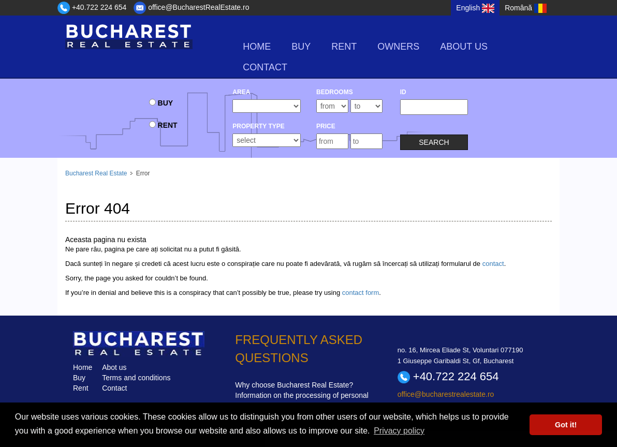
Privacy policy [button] (399, 430)
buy (301, 46)
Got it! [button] (566, 425)
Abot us (114, 367)
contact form (360, 292)
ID (403, 92)
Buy (79, 378)
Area (241, 92)
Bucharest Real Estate (96, 173)
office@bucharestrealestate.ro (446, 394)
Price (325, 126)
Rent (81, 388)
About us (464, 46)
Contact (265, 67)
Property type (258, 126)
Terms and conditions (136, 378)
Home (257, 46)
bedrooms (334, 92)
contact (493, 263)
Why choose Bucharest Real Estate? (294, 385)
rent (344, 46)
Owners (398, 46)
